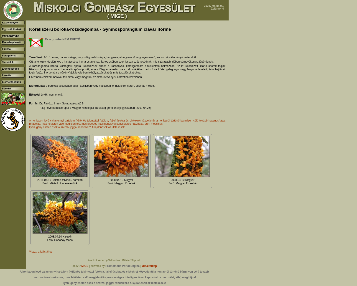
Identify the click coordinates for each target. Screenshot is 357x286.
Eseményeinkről (11, 42)
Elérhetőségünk (11, 82)
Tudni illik (8, 62)
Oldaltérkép (149, 266)
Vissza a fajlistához (40, 251)
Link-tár (6, 75)
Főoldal (6, 88)
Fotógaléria (8, 55)
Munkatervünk (10, 35)
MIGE (84, 266)
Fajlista (6, 49)
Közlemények (10, 22)
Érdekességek (10, 68)
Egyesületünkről (12, 29)
